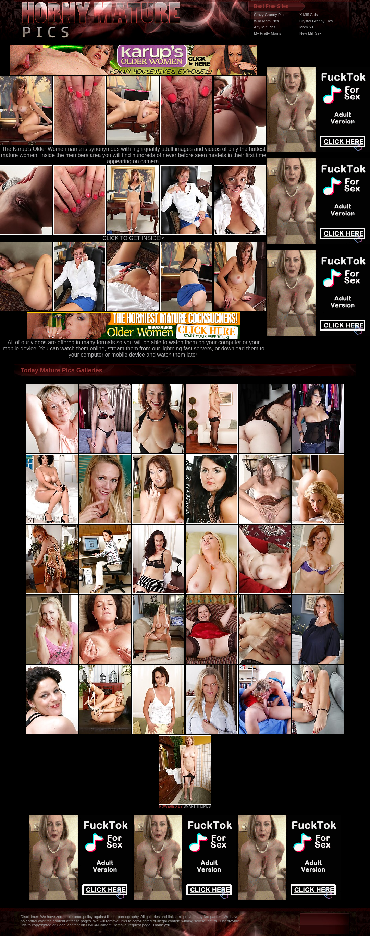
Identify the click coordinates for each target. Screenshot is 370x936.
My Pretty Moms (267, 33)
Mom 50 (306, 27)
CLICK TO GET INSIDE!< (133, 238)
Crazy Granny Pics (269, 15)
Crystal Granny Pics (316, 21)
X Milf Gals (308, 15)
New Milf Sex (310, 33)
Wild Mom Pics (266, 21)
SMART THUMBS (197, 806)
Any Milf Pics (264, 27)
